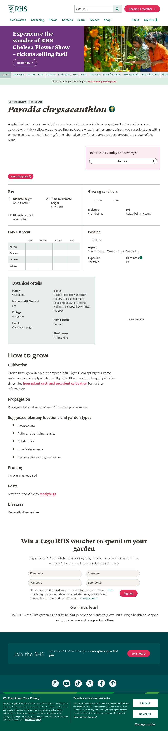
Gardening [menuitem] (37, 20)
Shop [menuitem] (107, 20)
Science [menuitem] (94, 20)
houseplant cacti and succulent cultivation (55, 383)
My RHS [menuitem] (149, 20)
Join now (137, 653)
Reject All (145, 714)
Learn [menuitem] (81, 20)
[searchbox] (94, 8)
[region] (84, 712)
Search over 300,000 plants (102, 81)
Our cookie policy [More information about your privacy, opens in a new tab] (33, 720)
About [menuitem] (135, 20)
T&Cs (110, 590)
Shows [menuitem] (53, 20)
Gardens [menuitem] (67, 20)
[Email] (113, 582)
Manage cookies (145, 724)
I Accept (145, 703)
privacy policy (90, 598)
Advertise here (136, 319)
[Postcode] (55, 582)
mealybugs (48, 494)
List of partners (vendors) (85, 717)
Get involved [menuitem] (18, 20)
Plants (5, 74)
